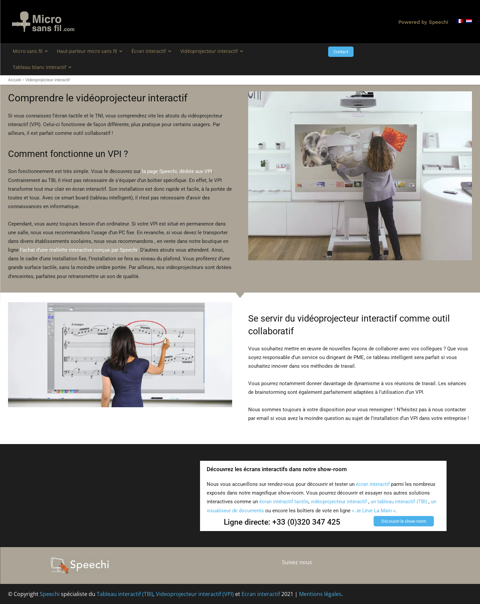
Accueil (14, 80)
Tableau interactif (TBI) (125, 594)
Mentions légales (320, 594)
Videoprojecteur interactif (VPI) (195, 594)
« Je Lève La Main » (373, 511)
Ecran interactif (261, 594)
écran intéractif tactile (283, 502)
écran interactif (373, 484)
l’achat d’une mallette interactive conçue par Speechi (78, 250)
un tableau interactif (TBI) (399, 502)
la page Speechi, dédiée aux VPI (177, 171)
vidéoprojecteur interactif (339, 502)
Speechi (50, 594)
